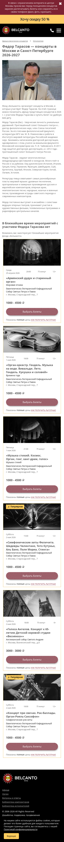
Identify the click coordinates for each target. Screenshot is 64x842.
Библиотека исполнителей (15, 806)
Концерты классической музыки (15, 30)
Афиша (5, 790)
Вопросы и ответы (11, 798)
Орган (5, 794)
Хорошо (11, 836)
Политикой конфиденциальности (20, 829)
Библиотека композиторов (15, 802)
